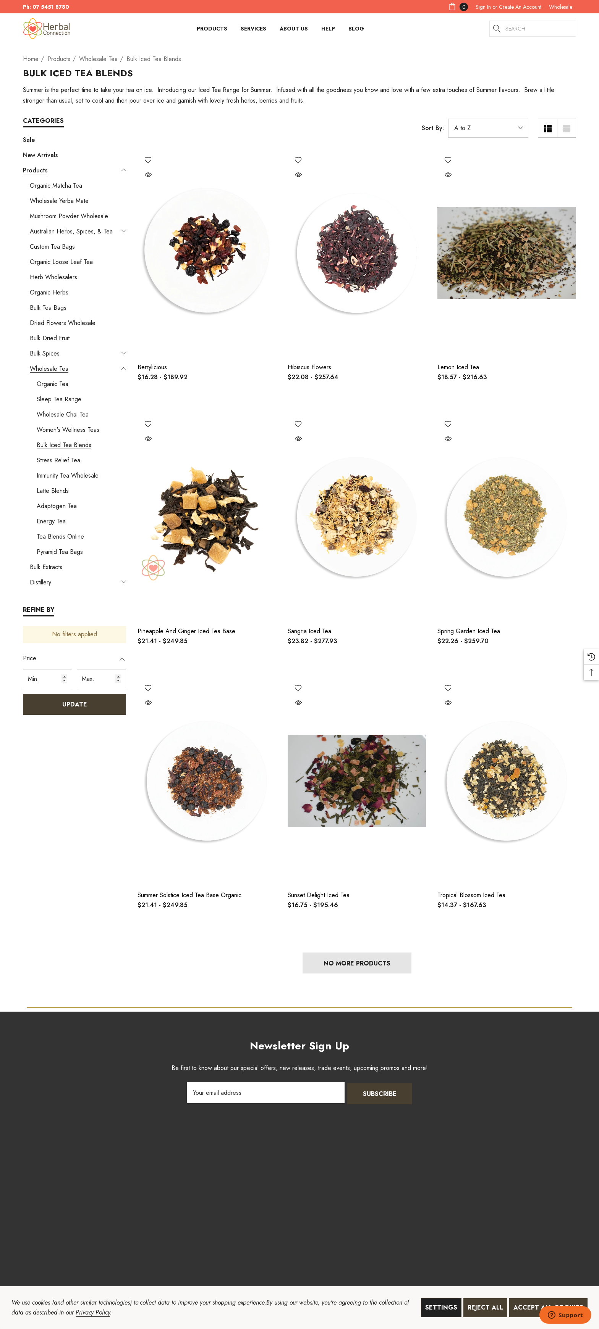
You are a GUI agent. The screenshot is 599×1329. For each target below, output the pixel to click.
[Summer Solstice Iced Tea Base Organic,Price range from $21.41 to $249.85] (207, 781)
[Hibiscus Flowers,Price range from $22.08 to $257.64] (357, 253)
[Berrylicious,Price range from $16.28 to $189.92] (207, 253)
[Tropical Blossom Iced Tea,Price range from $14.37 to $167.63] (506, 781)
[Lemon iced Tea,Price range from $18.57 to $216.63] (506, 253)
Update (74, 704)
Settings (441, 1307)
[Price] (74, 662)
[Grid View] (547, 128)
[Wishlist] (148, 160)
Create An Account (520, 7)
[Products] (212, 30)
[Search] (497, 28)
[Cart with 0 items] (458, 6)
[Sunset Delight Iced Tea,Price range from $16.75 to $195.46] (357, 781)
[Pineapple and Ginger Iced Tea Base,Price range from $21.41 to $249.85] (207, 517)
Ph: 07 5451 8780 (46, 7)
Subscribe (380, 1092)
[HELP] (328, 30)
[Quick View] (148, 175)
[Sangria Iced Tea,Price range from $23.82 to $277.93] (357, 517)
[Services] (253, 30)
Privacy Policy (93, 1312)
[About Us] (294, 30)
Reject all (485, 1307)
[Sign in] (483, 7)
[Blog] (356, 28)
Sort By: (433, 128)
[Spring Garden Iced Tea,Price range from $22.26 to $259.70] (506, 517)
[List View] (566, 128)
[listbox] (488, 128)
